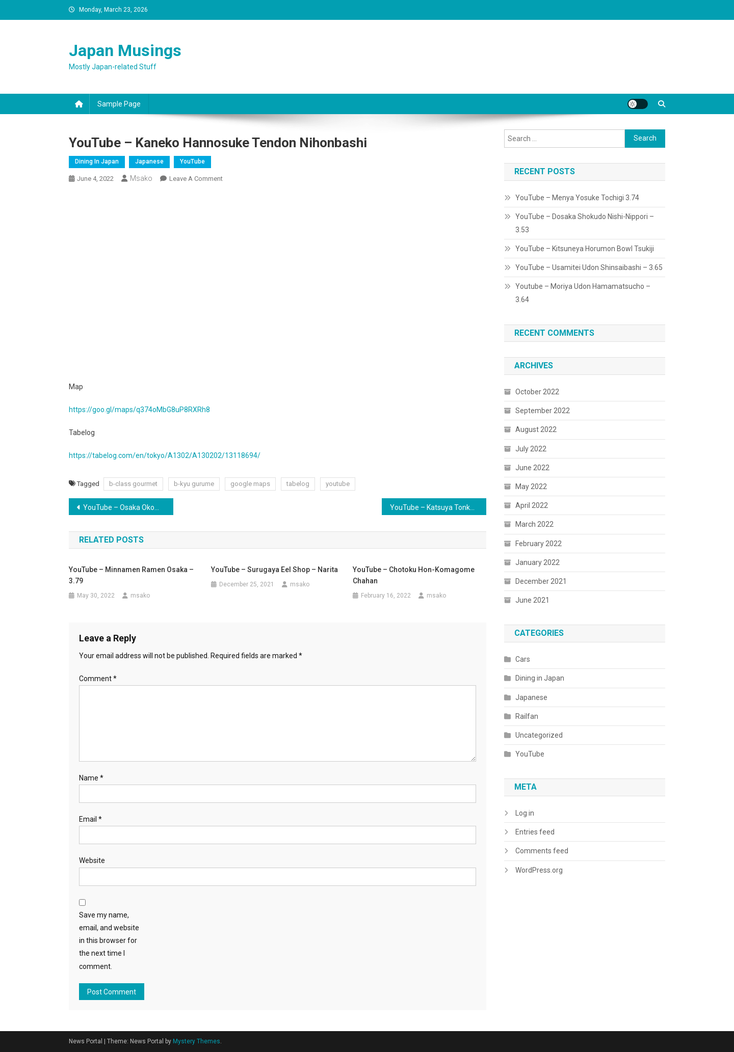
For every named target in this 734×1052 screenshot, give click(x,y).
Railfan (526, 716)
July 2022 (530, 449)
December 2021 (541, 581)
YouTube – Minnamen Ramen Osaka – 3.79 (131, 575)
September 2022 (542, 411)
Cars (522, 659)
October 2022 (537, 392)
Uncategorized (539, 735)
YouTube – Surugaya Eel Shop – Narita (274, 569)
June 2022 (532, 468)
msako (141, 178)
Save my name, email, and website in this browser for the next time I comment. (109, 940)
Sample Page (119, 104)
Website (92, 860)
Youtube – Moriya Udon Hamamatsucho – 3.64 (582, 293)
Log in (524, 813)
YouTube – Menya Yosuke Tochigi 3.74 (577, 198)
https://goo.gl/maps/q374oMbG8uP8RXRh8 (139, 410)
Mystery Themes (196, 1041)
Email (90, 819)
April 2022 (531, 505)
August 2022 (536, 429)
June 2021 (532, 600)
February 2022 (538, 544)
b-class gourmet (133, 484)
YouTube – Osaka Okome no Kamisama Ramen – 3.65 (128, 507)
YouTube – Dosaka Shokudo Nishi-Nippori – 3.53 (584, 223)
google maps (250, 484)
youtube (338, 484)
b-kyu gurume (194, 484)
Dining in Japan (97, 161)
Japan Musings (125, 50)
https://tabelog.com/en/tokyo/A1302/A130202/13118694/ (164, 455)
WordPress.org (539, 870)
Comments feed (541, 851)
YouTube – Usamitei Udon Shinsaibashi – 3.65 (589, 267)
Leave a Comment (196, 178)
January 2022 (537, 562)
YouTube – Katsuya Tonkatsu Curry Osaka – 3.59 (438, 507)
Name (91, 778)
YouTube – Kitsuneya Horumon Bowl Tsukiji (584, 249)
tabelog (297, 484)
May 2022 (531, 486)
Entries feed (535, 832)
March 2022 (534, 524)
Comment (98, 679)
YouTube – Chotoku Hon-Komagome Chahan (414, 575)
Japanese (149, 161)
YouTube (192, 161)
